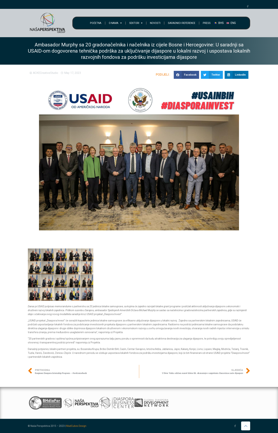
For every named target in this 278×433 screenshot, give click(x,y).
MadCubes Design (76, 425)
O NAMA (115, 23)
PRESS (207, 23)
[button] (186, 75)
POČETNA (95, 23)
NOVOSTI (155, 23)
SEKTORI (136, 23)
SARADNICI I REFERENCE (181, 23)
